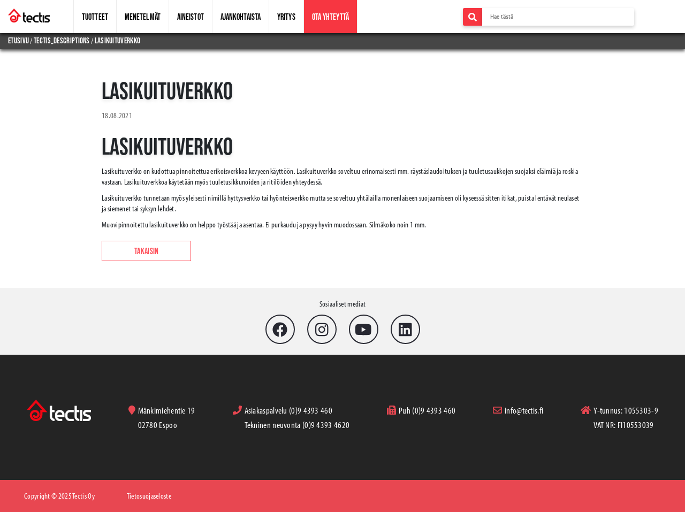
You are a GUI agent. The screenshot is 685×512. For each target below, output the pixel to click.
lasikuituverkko (118, 40)
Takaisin (146, 251)
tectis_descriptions (62, 40)
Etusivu (19, 40)
